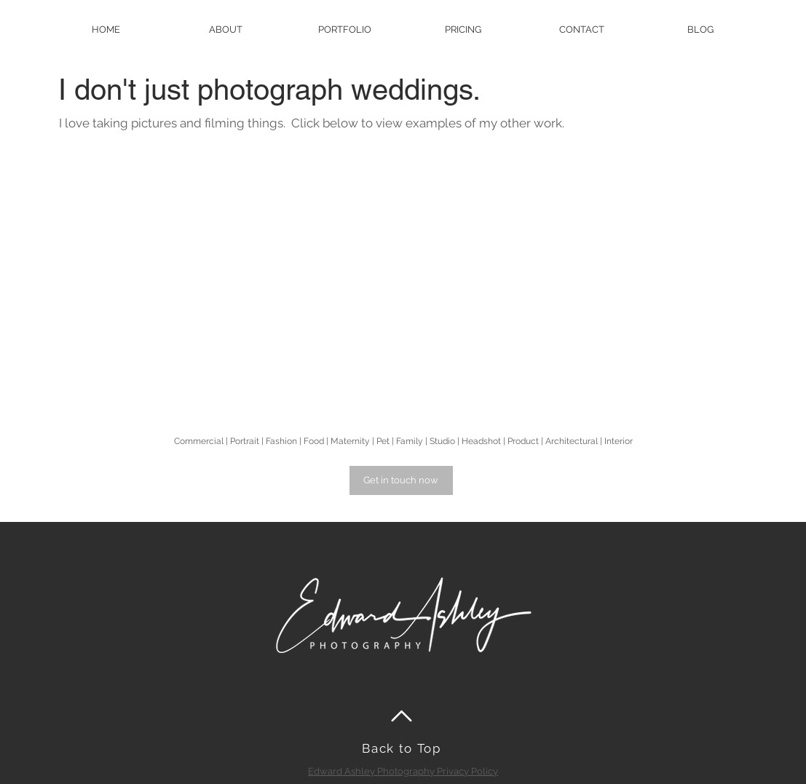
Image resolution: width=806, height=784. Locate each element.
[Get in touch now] (401, 480)
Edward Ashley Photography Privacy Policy (403, 771)
